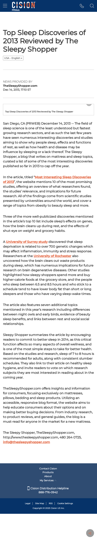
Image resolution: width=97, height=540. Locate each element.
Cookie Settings (65, 529)
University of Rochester (52, 282)
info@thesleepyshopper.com (26, 469)
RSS (51, 529)
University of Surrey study (27, 268)
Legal (27, 529)
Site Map (39, 529)
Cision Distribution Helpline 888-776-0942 (48, 516)
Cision (54, 534)
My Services (48, 506)
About (48, 502)
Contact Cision (48, 494)
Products (48, 498)
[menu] (5, 6)
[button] (82, 6)
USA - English (13, 58)
